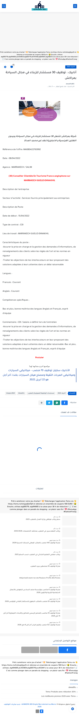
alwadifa (72, 687)
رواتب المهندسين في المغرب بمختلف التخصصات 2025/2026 (37, 531)
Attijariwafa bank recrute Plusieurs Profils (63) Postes (39, 578)
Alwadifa (21, 393)
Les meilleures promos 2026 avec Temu (58, 696)
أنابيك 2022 (71, 67)
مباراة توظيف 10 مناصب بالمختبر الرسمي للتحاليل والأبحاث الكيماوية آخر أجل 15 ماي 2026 (31, 614)
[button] (64, 402)
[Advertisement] (39, 33)
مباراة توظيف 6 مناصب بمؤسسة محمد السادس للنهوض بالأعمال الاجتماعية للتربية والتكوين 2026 (35, 591)
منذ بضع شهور (53, 540)
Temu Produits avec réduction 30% (61, 692)
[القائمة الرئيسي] (75, 6)
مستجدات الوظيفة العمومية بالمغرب (41, 393)
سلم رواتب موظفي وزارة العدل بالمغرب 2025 (43, 519)
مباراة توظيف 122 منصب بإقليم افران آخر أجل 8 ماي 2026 (39, 625)
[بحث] (4, 6)
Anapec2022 (10, 393)
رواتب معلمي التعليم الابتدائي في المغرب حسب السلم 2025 (37, 555)
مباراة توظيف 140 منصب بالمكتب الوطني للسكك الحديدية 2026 (36, 543)
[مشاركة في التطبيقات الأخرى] (41, 402)
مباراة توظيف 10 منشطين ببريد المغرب (45, 566)
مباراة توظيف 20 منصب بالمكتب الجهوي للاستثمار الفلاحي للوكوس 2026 (32, 601)
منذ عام (55, 517)
